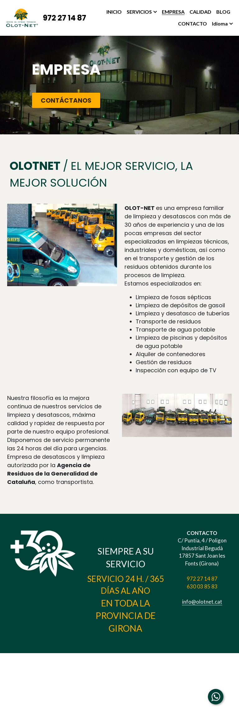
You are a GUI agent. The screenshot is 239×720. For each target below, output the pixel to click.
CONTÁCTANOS (62, 100)
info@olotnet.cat (205, 619)
